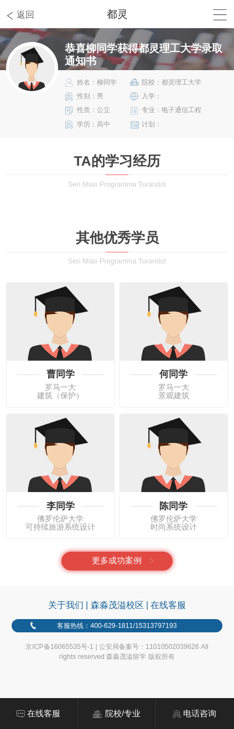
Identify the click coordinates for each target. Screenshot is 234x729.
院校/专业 (123, 713)
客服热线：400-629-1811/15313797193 (116, 626)
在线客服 (168, 605)
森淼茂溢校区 (117, 605)
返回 (25, 14)
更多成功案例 (117, 560)
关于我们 (66, 605)
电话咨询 (199, 713)
